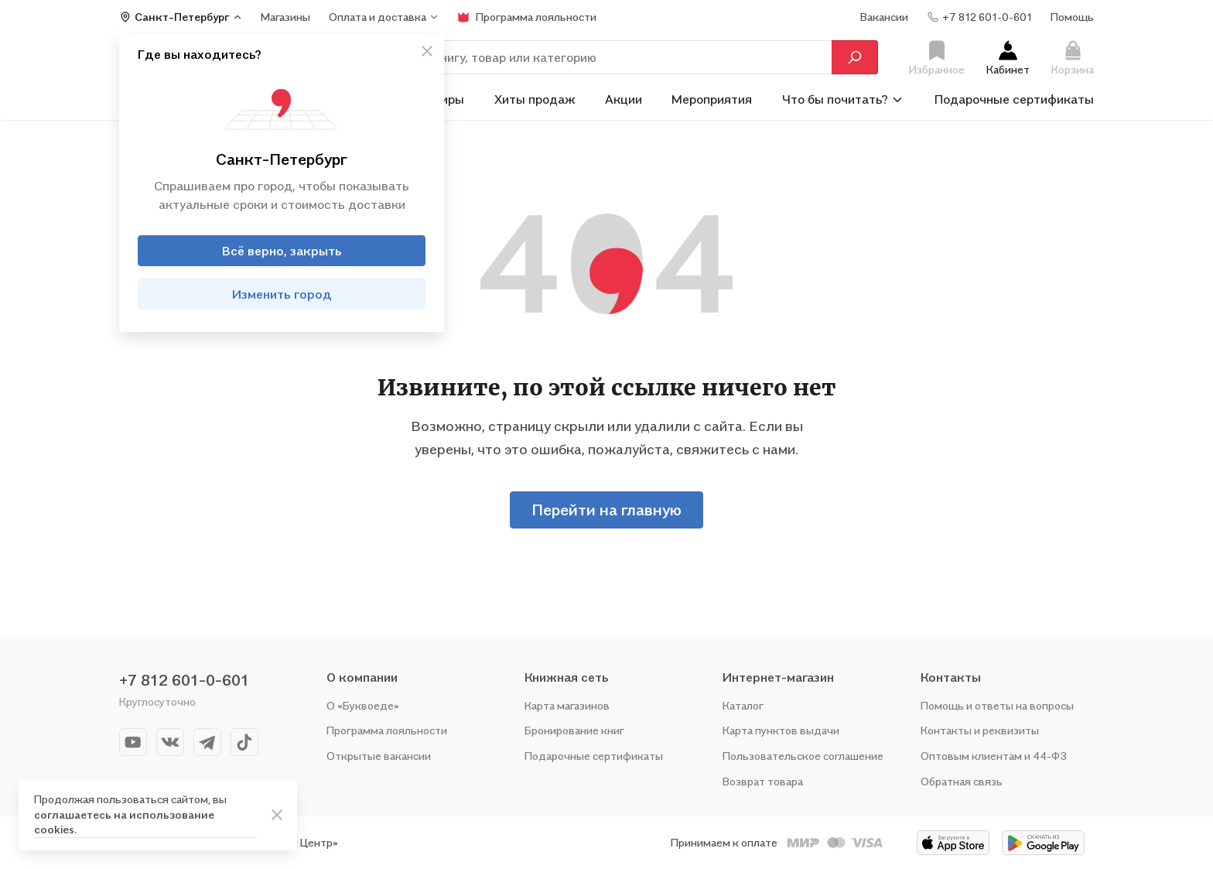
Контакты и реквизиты (980, 730)
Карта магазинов (567, 705)
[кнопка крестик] (427, 51)
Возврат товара (763, 781)
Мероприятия (711, 99)
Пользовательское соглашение (803, 755)
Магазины (285, 16)
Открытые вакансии (378, 755)
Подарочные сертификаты (1014, 99)
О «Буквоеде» (362, 705)
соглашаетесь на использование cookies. (124, 822)
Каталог (743, 705)
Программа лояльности (386, 730)
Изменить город (282, 294)
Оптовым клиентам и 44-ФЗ (994, 755)
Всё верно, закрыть (282, 250)
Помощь (1072, 16)
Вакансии (884, 16)
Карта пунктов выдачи (781, 730)
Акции (623, 99)
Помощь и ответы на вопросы (997, 705)
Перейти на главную (606, 510)
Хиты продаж (535, 99)
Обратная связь (962, 781)
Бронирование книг (574, 730)
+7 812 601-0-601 (184, 680)
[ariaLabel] (277, 815)
